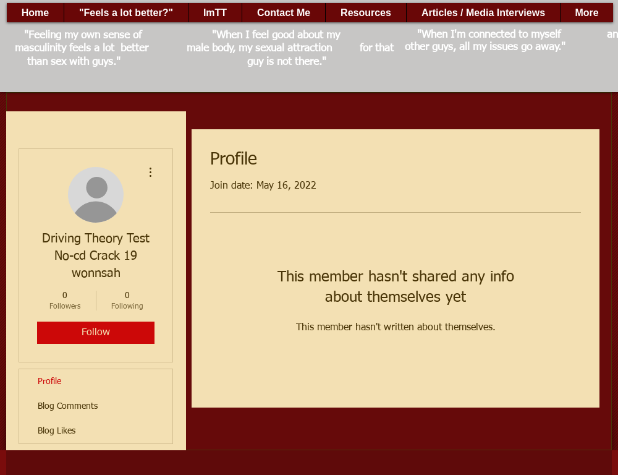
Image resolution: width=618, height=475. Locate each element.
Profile (49, 381)
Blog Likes (56, 431)
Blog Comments (68, 406)
